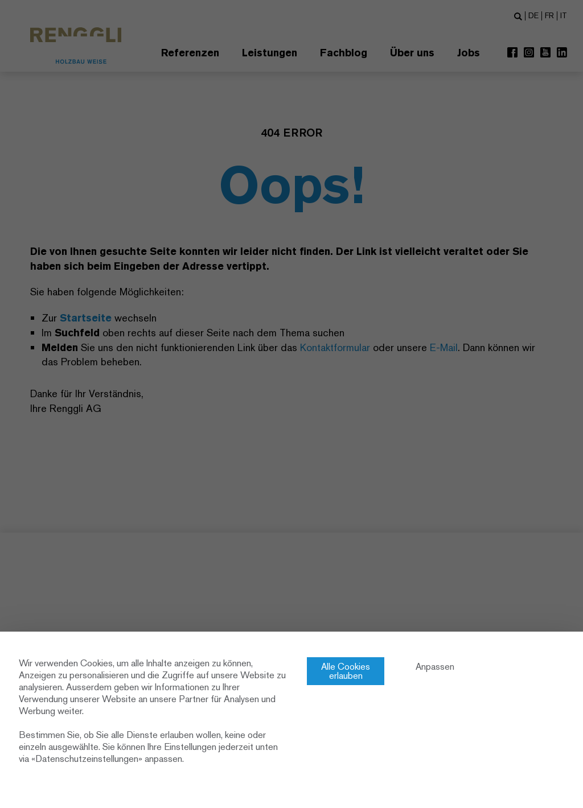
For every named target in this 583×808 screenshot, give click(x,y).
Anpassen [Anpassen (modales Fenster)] (435, 667)
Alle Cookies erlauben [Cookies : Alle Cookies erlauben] (345, 671)
